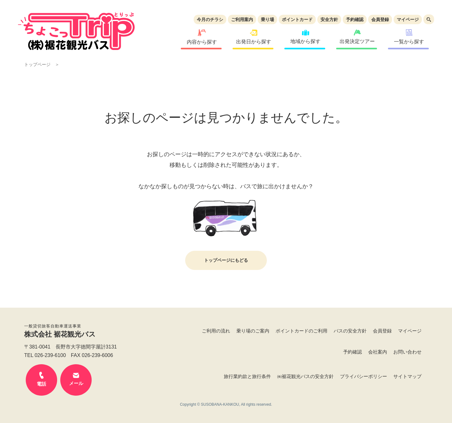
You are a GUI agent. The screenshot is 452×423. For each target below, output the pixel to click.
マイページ (408, 19)
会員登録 (380, 19)
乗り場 (267, 19)
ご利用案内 (242, 19)
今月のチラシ (210, 19)
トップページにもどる (226, 260)
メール (75, 379)
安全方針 (329, 19)
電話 (41, 379)
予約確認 (354, 19)
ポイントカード (297, 19)
